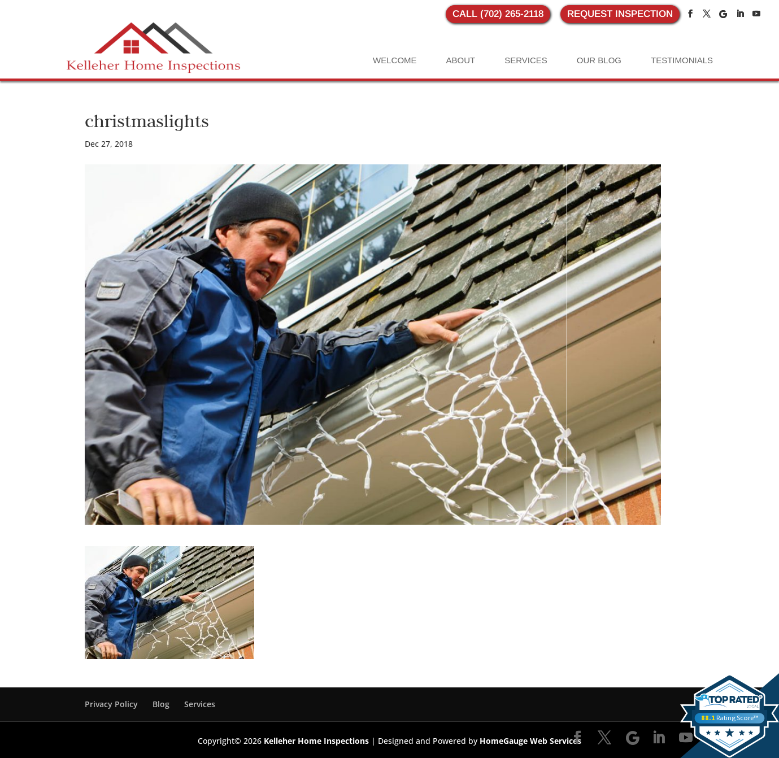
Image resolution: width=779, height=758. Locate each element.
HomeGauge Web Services (530, 740)
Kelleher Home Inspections (316, 740)
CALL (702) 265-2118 (497, 13)
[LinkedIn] (740, 14)
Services (525, 60)
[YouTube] (756, 14)
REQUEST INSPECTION (620, 13)
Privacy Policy (111, 704)
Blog (161, 704)
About (461, 60)
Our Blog (599, 60)
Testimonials (682, 60)
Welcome (395, 60)
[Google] (723, 14)
